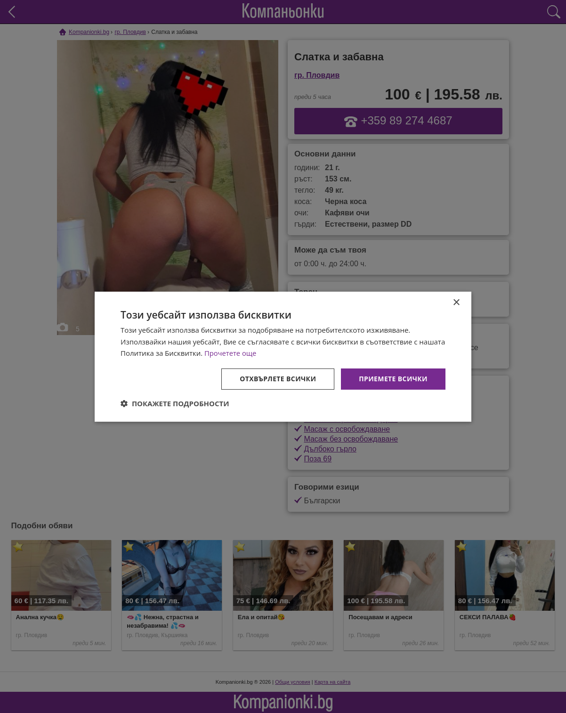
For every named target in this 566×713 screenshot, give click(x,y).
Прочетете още (230, 353)
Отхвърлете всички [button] (277, 378)
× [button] (456, 302)
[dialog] (283, 356)
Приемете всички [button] (393, 378)
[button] (175, 403)
